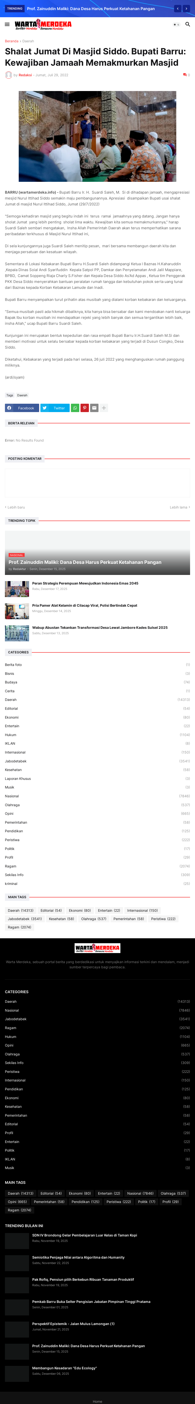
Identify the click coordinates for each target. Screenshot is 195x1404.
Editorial (97, 708)
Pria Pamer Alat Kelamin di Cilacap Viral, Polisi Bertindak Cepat (84, 605)
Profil (97, 857)
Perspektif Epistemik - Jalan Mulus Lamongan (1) (73, 1324)
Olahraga (97, 804)
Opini (97, 813)
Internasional (97, 752)
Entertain (97, 726)
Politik (97, 848)
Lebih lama (178, 507)
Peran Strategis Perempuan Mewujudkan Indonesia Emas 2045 (85, 583)
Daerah (28, 41)
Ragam (97, 866)
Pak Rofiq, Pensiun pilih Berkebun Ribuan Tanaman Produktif (83, 1279)
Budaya (97, 682)
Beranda (11, 41)
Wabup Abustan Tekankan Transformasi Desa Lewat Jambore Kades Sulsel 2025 (100, 627)
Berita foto (97, 664)
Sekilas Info (97, 874)
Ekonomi (97, 717)
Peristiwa (97, 839)
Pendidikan (97, 831)
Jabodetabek (97, 761)
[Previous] (177, 8)
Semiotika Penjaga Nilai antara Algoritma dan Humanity (78, 1257)
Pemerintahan (97, 822)
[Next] (186, 8)
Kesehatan (97, 769)
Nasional (97, 796)
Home (97, 1401)
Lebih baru (16, 507)
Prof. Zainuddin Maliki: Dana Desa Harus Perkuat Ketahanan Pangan (91, 8)
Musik (97, 787)
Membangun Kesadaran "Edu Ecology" (64, 1368)
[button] (7, 24)
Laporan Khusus (97, 778)
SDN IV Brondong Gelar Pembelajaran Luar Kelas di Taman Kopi (84, 1235)
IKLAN (97, 743)
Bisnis (97, 673)
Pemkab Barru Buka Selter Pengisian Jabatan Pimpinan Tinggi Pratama (91, 1301)
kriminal (97, 883)
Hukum (97, 734)
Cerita (97, 691)
